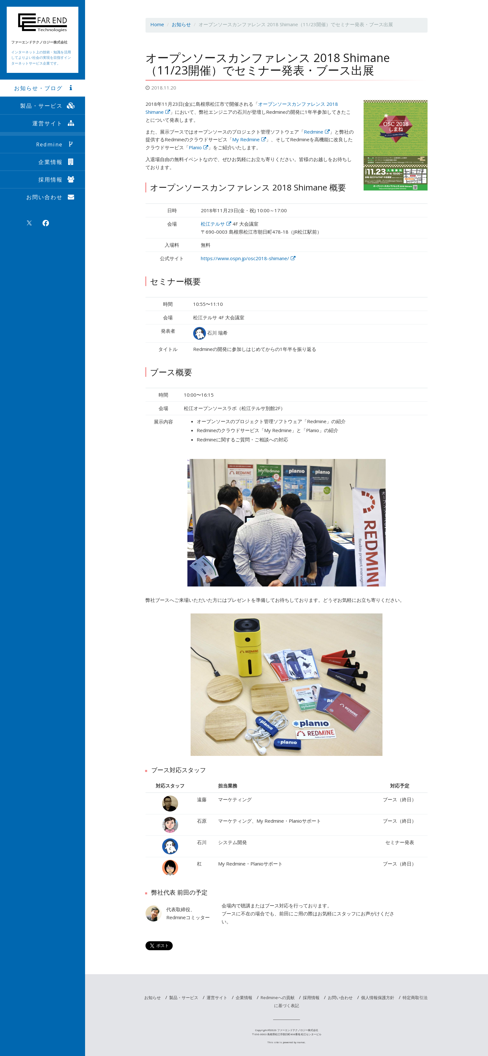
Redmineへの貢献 (278, 997)
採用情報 (56, 179)
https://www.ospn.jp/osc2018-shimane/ (248, 258)
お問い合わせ (50, 197)
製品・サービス (47, 105)
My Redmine (249, 139)
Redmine (55, 144)
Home (157, 24)
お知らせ (181, 24)
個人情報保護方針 (377, 997)
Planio (198, 147)
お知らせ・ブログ (44, 88)
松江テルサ (216, 224)
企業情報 (56, 162)
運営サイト (53, 123)
